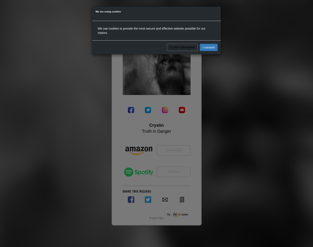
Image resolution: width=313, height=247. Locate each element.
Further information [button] (182, 47)
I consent (209, 47)
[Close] (216, 15)
